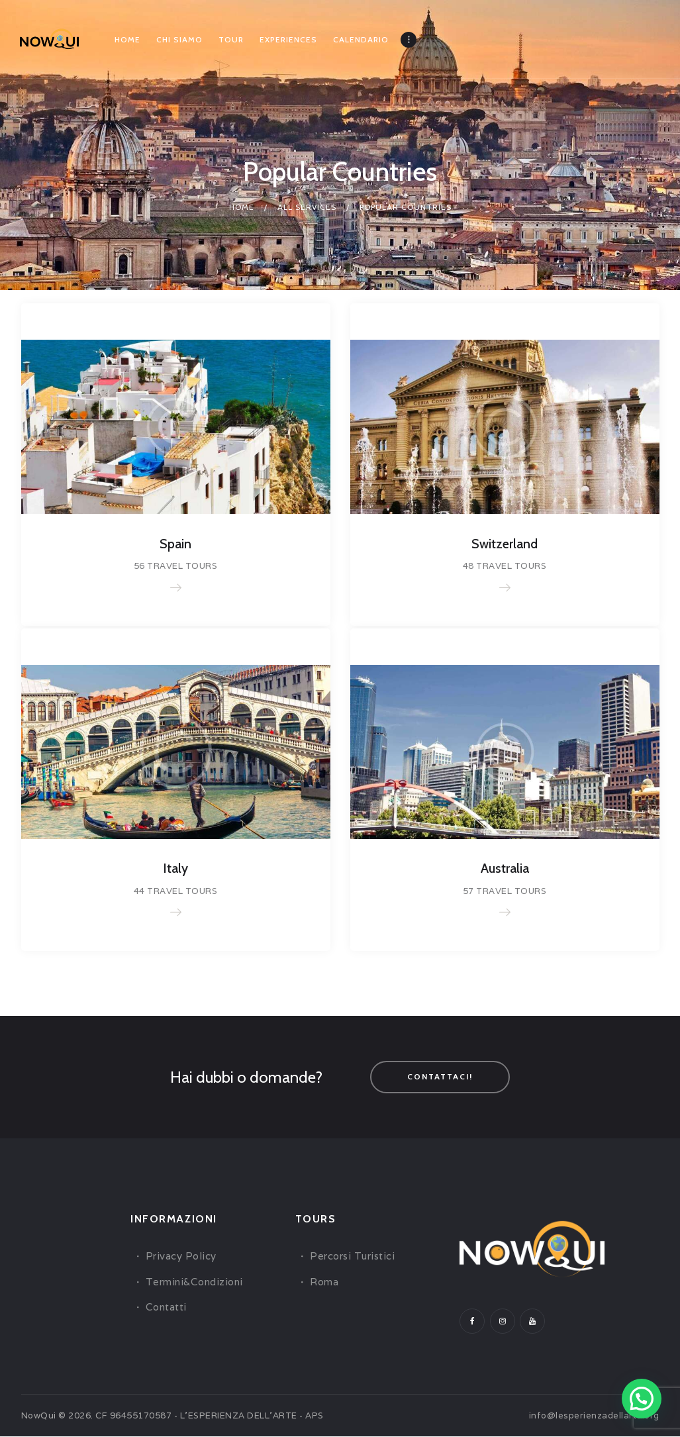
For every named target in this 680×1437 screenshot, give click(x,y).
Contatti (166, 1307)
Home (241, 207)
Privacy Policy (181, 1257)
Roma (324, 1282)
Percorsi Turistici (352, 1257)
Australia (505, 869)
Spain (175, 544)
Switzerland (504, 544)
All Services (306, 207)
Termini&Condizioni (194, 1282)
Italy (175, 869)
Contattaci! (440, 1077)
